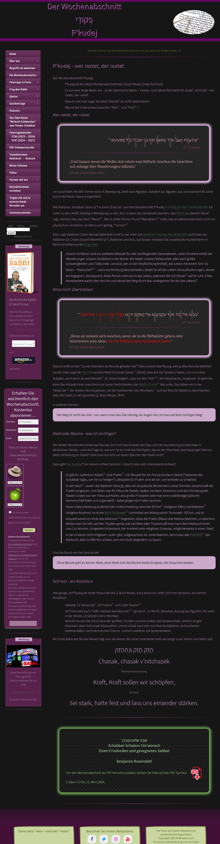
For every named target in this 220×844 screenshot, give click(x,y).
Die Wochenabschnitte (24, 75)
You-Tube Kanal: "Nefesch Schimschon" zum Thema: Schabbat (22, 121)
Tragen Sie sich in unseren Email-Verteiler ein (19, 201)
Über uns (24, 61)
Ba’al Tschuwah (115, 512)
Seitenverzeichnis (20, 213)
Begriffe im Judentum (22, 68)
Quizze (24, 96)
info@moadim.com (23, 692)
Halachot (196, 534)
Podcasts (14, 110)
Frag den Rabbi (24, 89)
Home (12, 54)
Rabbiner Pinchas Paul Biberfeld (165, 234)
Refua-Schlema (18, 165)
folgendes (91, 244)
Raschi (180, 213)
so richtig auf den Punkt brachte (186, 207)
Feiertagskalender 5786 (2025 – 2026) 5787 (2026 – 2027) (22, 136)
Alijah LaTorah (147, 384)
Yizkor (13, 172)
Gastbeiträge (24, 103)
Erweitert (34, 226)
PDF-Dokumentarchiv (21, 147)
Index (10, 226)
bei (27, 236)
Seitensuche (18, 236)
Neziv (86, 372)
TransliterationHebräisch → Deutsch (24, 156)
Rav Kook (72, 464)
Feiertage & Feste (24, 82)
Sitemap (21, 226)
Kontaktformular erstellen (19, 189)
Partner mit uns (24, 180)
